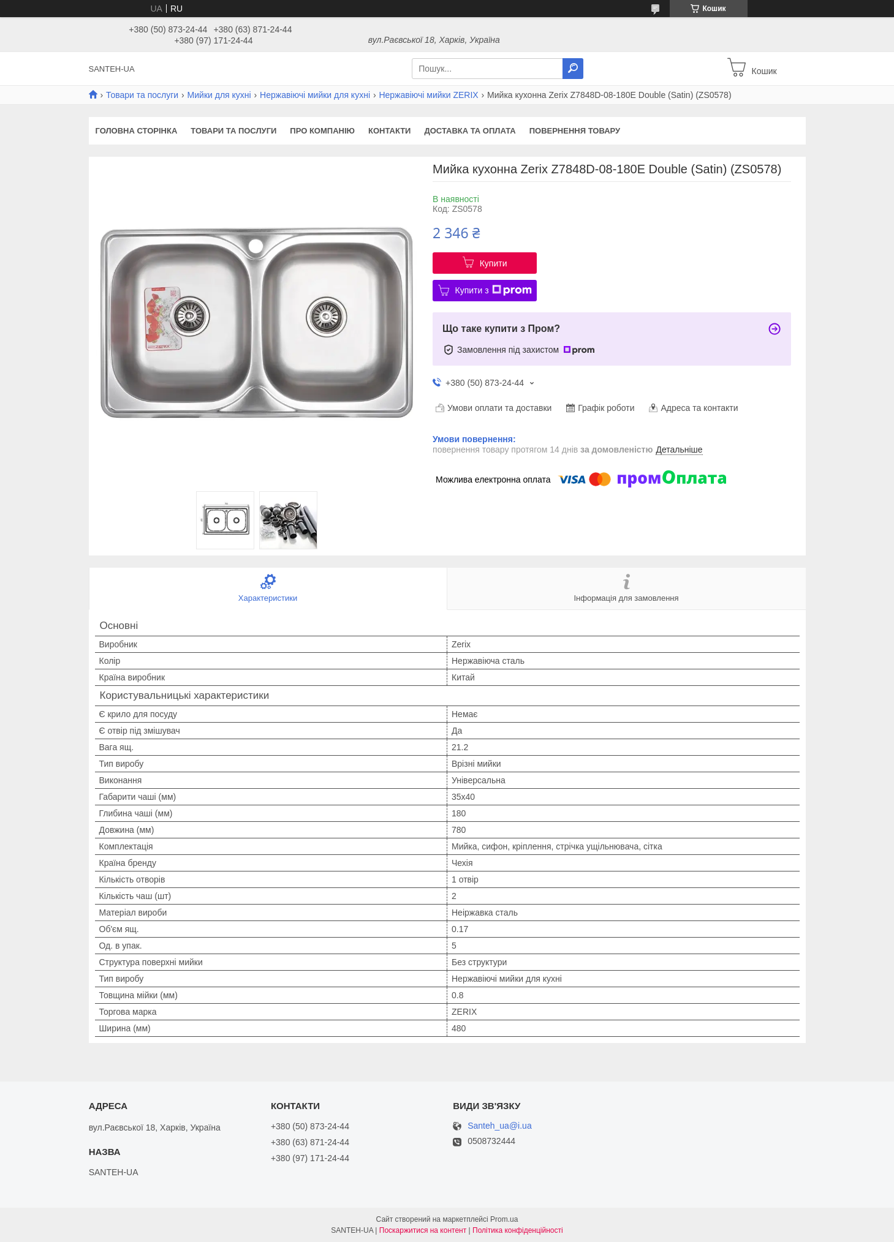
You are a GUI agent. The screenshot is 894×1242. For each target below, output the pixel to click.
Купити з (493, 290)
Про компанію (322, 130)
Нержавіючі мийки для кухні (315, 95)
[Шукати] (573, 68)
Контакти (389, 130)
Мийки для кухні (219, 95)
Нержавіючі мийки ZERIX (428, 95)
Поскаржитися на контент (422, 1230)
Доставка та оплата (469, 130)
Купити (493, 263)
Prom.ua (504, 1219)
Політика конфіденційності (517, 1230)
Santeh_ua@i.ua (500, 1126)
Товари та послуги (142, 95)
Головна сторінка (137, 130)
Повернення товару (574, 130)
